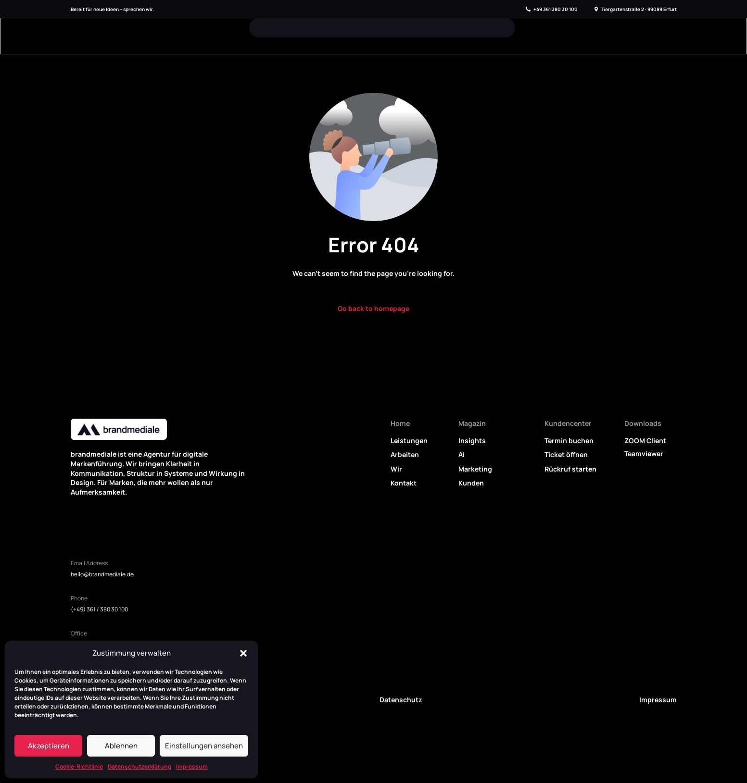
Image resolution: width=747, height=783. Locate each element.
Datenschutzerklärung (139, 766)
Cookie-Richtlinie (79, 766)
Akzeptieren (48, 746)
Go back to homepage (373, 308)
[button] (243, 653)
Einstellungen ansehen (204, 746)
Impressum (192, 766)
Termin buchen (569, 440)
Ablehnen (121, 746)
